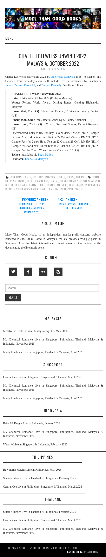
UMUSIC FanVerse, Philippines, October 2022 (74, 206)
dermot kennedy (69, 181)
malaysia (50, 177)
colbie (30, 181)
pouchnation (92, 185)
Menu (9, 38)
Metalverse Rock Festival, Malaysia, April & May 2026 (35, 331)
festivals (38, 177)
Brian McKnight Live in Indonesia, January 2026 (31, 423)
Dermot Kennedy (51, 85)
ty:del (63, 189)
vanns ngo (73, 189)
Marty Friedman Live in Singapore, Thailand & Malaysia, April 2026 (43, 352)
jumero (51, 185)
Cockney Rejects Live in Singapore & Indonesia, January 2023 (31, 208)
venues (80, 177)
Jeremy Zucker (13, 85)
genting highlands (16, 185)
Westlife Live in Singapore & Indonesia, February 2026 (35, 444)
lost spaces (76, 185)
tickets (61, 177)
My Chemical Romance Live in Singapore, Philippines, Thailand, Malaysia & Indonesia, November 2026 (53, 341)
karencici (62, 185)
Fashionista (75, 552)
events (27, 177)
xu (81, 189)
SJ (64, 69)
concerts (16, 177)
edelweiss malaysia (89, 181)
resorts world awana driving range (26, 189)
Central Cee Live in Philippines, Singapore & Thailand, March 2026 (42, 377)
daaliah (54, 181)
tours (70, 177)
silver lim (53, 189)
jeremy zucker (37, 185)
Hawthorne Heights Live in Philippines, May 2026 (32, 469)
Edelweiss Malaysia (63, 76)
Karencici (29, 85)
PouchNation (45, 154)
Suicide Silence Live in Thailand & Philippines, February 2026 (39, 478)
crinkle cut (41, 181)
